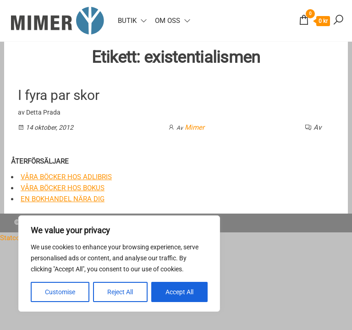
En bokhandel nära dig (62, 199)
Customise (60, 292)
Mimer (194, 127)
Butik (127, 20)
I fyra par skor (58, 95)
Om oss (167, 20)
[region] (119, 263)
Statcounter (18, 238)
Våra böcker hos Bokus (62, 188)
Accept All (179, 292)
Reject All (120, 292)
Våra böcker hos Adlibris (66, 177)
